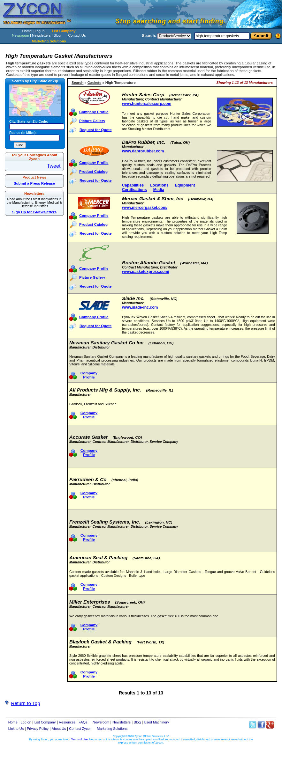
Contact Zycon (80, 728)
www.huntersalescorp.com (146, 103)
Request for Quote (95, 130)
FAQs (83, 722)
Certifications (134, 189)
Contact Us (77, 35)
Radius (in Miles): (23, 133)
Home (27, 31)
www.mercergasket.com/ (144, 207)
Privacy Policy (38, 728)
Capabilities (133, 185)
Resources (67, 722)
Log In (39, 31)
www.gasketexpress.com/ (145, 271)
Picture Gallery (92, 121)
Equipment (185, 185)
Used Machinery (156, 722)
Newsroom (20, 35)
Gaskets (95, 82)
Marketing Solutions (112, 728)
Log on (26, 722)
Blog (57, 35)
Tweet (54, 166)
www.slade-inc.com (140, 307)
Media (158, 189)
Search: (149, 35)
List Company (64, 31)
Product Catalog (93, 171)
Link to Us (16, 728)
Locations (159, 185)
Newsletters (41, 35)
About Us (59, 728)
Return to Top (25, 703)
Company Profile (94, 112)
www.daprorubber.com (143, 151)
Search (77, 82)
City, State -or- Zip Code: (28, 121)
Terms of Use (79, 739)
